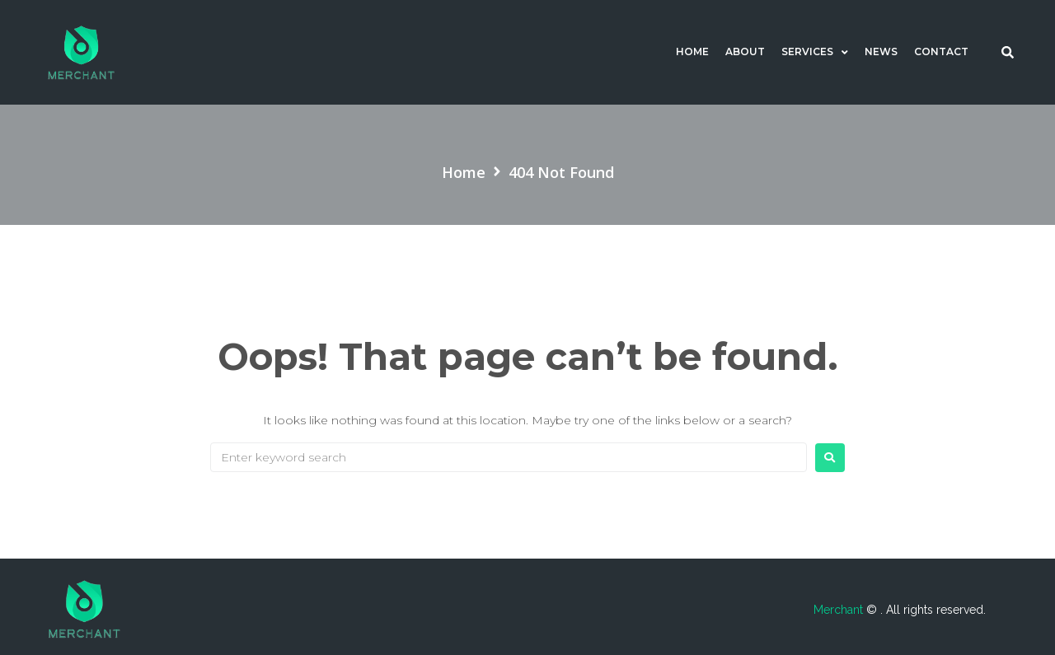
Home (463, 172)
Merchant (840, 609)
